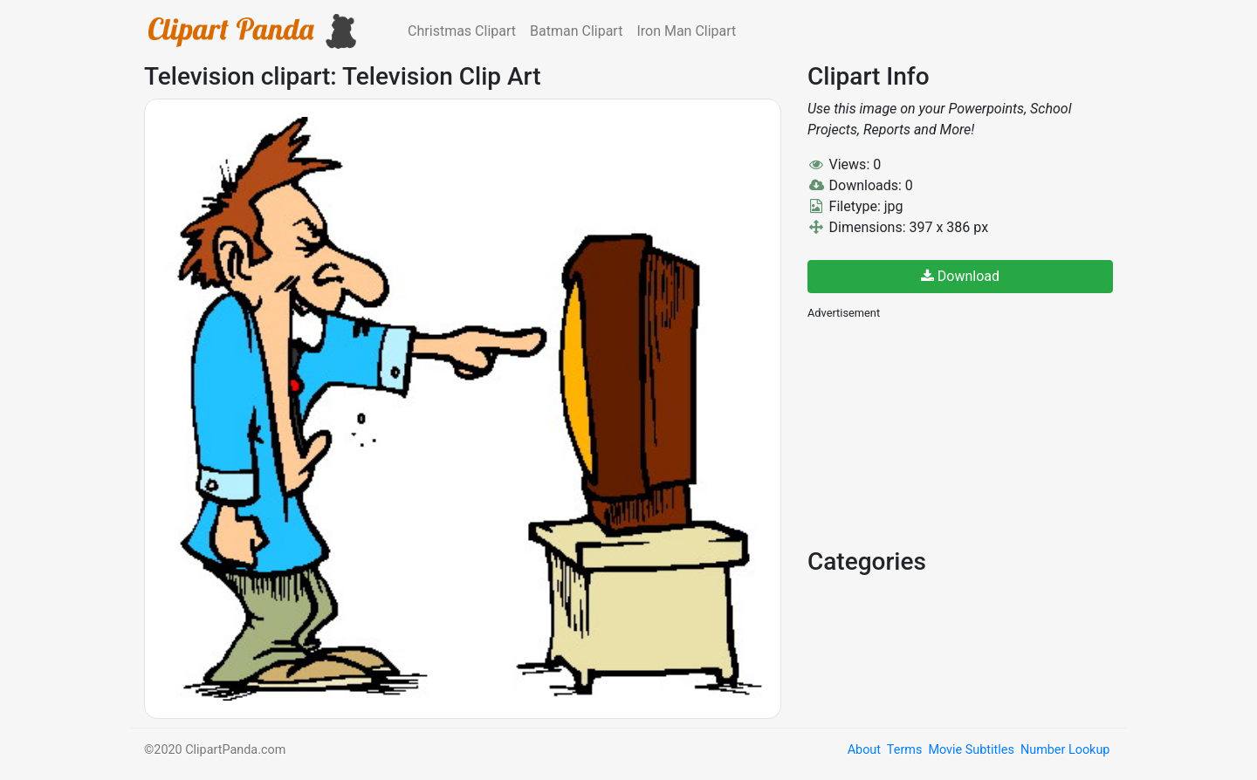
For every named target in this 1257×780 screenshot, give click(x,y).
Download (960, 276)
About (864, 749)
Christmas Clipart (462, 31)
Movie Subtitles (970, 749)
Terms (904, 749)
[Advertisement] (938, 432)
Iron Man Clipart (686, 31)
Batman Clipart (576, 31)
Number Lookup (1064, 749)
